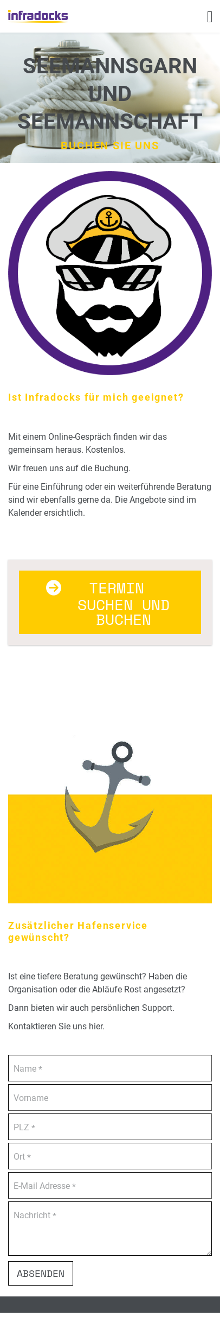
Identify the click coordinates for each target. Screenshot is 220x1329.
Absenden (40, 1273)
